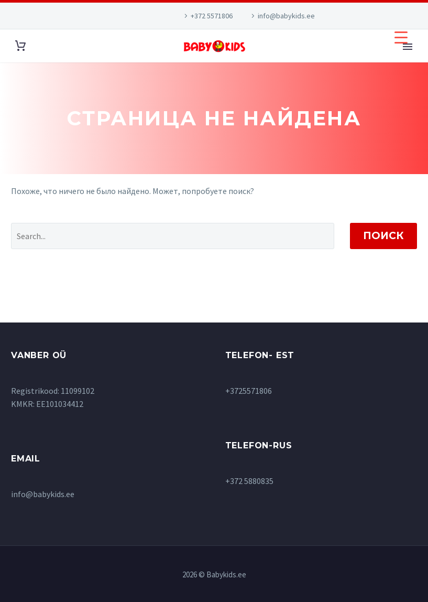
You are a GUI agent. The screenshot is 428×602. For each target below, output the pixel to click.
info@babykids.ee (286, 15)
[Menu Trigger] (401, 37)
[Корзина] (20, 45)
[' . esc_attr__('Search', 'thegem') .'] (172, 236)
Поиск (383, 236)
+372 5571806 (212, 15)
